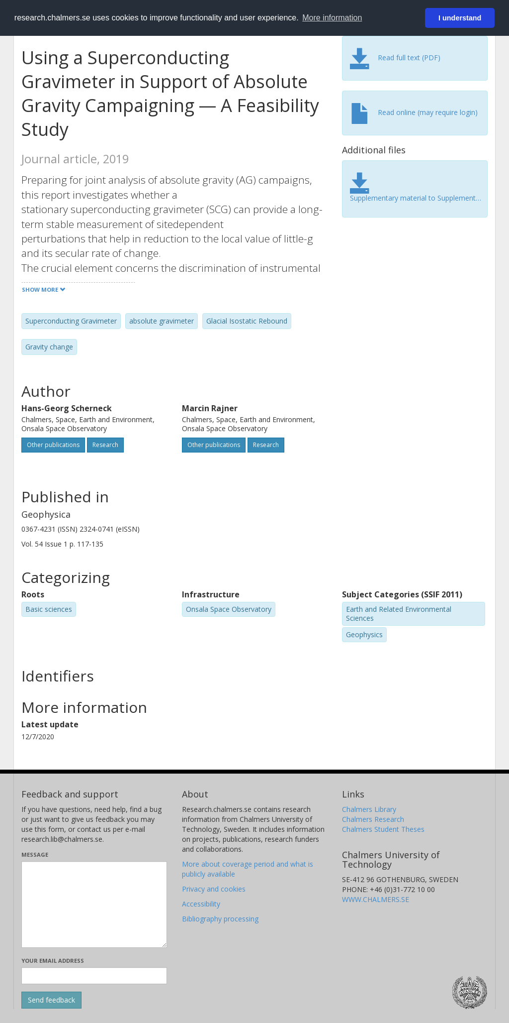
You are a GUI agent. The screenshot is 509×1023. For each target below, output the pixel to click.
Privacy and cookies (214, 889)
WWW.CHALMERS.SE (375, 899)
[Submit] (51, 1000)
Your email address (52, 960)
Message (34, 854)
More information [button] (332, 17)
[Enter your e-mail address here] (94, 975)
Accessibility (201, 904)
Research (105, 445)
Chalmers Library (369, 809)
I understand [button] (459, 18)
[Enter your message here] (94, 904)
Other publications (53, 445)
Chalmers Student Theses (383, 829)
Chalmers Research (373, 819)
